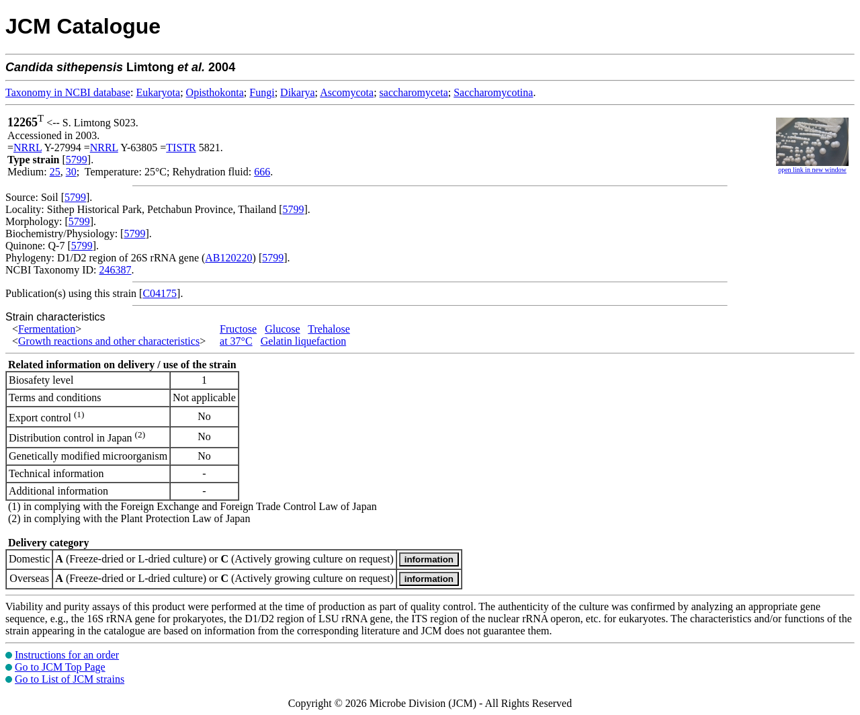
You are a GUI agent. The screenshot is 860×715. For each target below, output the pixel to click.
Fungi (261, 92)
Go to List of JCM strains (69, 679)
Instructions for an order (67, 655)
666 (262, 171)
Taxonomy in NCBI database (67, 92)
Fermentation (46, 329)
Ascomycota (347, 92)
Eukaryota (158, 92)
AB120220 (228, 257)
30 (71, 171)
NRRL (27, 147)
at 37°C (236, 341)
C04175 (159, 293)
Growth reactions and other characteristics (109, 341)
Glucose (282, 329)
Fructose (238, 329)
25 (55, 171)
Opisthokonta (215, 92)
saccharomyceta (414, 92)
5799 (76, 159)
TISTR (181, 147)
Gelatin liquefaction (304, 341)
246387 (115, 270)
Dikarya (297, 92)
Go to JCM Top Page (60, 667)
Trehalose (329, 329)
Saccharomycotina (493, 92)
